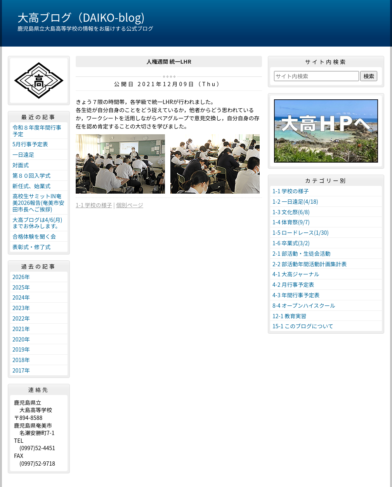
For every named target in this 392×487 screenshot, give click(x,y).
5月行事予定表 (30, 144)
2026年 (21, 277)
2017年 (21, 370)
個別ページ (129, 205)
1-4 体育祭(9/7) (291, 222)
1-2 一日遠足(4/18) (295, 201)
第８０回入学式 (31, 175)
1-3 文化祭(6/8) (291, 212)
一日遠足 (23, 154)
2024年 (21, 297)
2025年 (21, 287)
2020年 (21, 339)
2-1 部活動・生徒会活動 (301, 253)
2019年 (21, 349)
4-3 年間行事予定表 (296, 295)
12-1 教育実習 (289, 316)
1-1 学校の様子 (94, 205)
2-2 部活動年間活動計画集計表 (309, 264)
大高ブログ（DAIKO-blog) (81, 17)
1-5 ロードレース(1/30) (300, 232)
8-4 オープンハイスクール (303, 305)
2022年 (21, 318)
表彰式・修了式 (31, 247)
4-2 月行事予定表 (293, 284)
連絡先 (38, 389)
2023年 (21, 308)
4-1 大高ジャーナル (295, 274)
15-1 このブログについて (302, 326)
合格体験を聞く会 (34, 236)
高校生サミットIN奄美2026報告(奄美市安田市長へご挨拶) (38, 202)
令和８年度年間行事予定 (36, 130)
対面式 (20, 165)
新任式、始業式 (31, 186)
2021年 (21, 329)
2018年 (21, 360)
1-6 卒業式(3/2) (291, 243)
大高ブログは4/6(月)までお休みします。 (37, 223)
